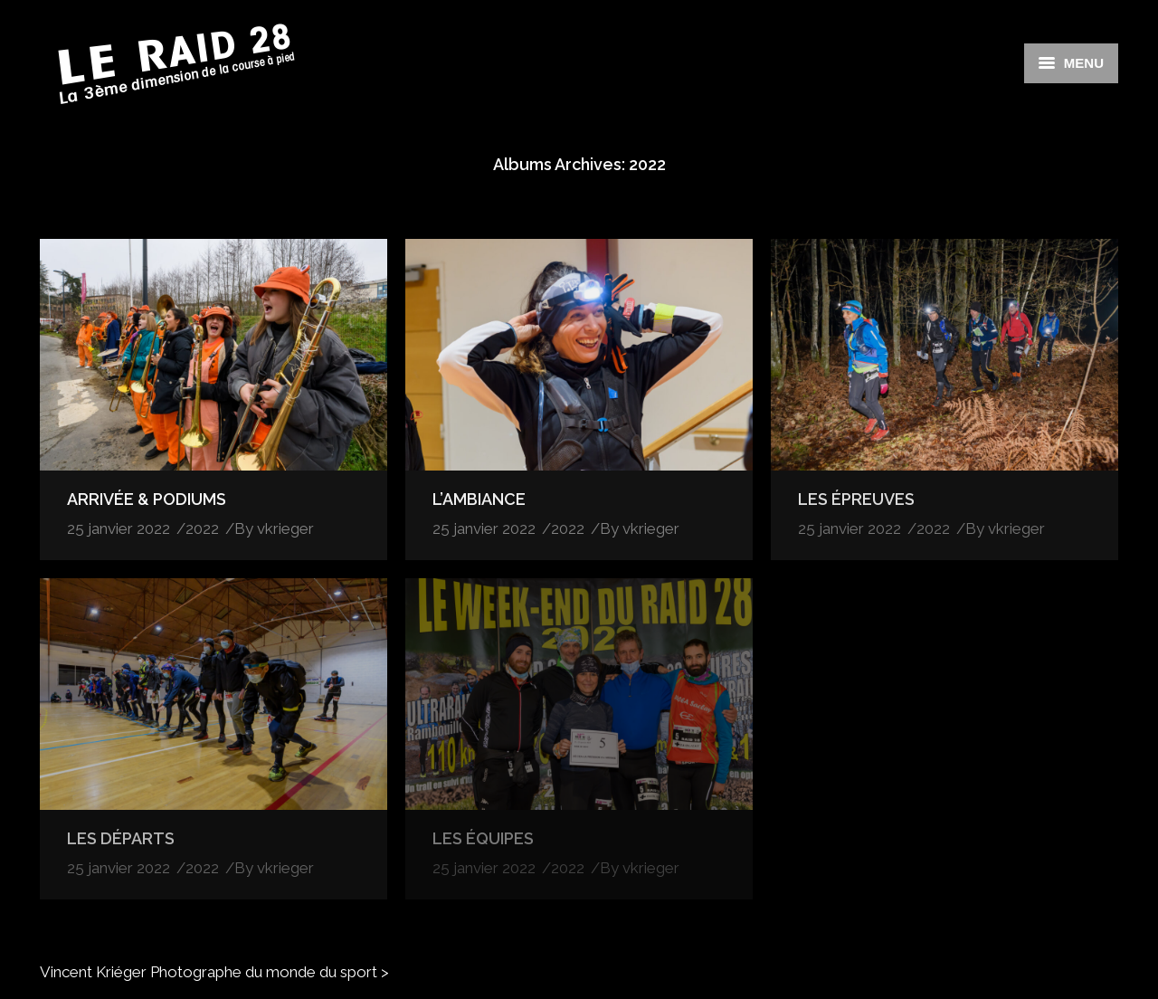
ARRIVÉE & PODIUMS (146, 499)
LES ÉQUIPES (483, 838)
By (274, 528)
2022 (202, 528)
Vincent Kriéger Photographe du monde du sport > (214, 972)
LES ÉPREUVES (856, 499)
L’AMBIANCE (479, 499)
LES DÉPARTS (121, 838)
